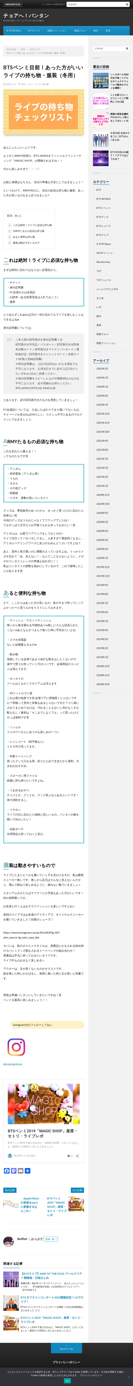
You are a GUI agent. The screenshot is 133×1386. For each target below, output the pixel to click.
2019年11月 (103, 575)
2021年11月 (103, 422)
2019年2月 (102, 648)
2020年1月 (102, 557)
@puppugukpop (12, 1064)
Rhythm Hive (103, 261)
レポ (98, 307)
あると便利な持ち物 (21, 237)
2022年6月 (102, 395)
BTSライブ (34, 30)
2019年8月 (102, 594)
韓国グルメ (80, 30)
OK (67, 1381)
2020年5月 (102, 521)
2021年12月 (103, 413)
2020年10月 (103, 503)
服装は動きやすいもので (24, 243)
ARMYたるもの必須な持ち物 (26, 231)
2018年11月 (103, 675)
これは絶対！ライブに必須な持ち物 (30, 225)
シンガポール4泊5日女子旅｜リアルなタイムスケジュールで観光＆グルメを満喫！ (119, 81)
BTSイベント (103, 207)
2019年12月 (103, 566)
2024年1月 (102, 386)
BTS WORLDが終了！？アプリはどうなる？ (119, 155)
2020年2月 (102, 548)
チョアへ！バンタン (26, 15)
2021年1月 (102, 485)
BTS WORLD (14, 30)
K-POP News (103, 243)
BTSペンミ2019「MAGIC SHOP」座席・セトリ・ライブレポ (56, 1207)
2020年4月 (102, 530)
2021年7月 (102, 458)
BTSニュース (103, 225)
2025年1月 (102, 377)
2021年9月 (102, 440)
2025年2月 (102, 368)
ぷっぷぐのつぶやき (107, 289)
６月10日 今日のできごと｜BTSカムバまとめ (119, 136)
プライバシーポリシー (66, 1362)
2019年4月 (102, 630)
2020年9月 (102, 512)
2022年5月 (102, 404)
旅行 (96, 30)
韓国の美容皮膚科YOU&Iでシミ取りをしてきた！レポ (119, 117)
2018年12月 (103, 666)
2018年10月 (103, 684)
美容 (108, 30)
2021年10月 (103, 431)
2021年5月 (102, 467)
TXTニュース (103, 279)
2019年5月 (102, 621)
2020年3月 (102, 539)
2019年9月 (102, 584)
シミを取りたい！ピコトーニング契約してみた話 (119, 98)
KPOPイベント (104, 252)
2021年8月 (102, 449)
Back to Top (66, 1348)
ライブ (38, 84)
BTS (23, 84)
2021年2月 (102, 476)
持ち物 (45, 84)
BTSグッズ (102, 216)
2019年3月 (102, 639)
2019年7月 (102, 603)
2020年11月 (103, 494)
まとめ (100, 298)
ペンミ (30, 84)
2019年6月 (102, 612)
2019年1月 (102, 657)
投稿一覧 (49, 1239)
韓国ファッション (57, 30)
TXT (98, 270)
